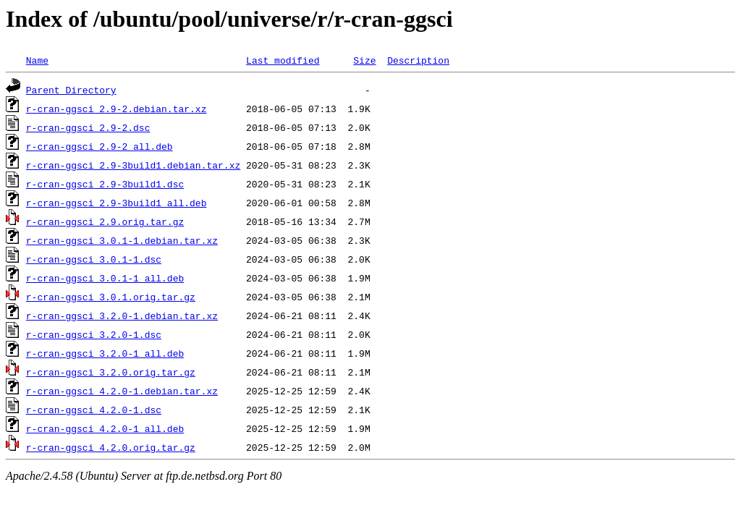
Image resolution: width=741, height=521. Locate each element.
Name (37, 60)
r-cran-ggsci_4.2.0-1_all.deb (105, 428)
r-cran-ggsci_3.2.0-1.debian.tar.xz (122, 315)
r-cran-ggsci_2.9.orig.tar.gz (105, 221)
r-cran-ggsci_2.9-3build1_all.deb (116, 202)
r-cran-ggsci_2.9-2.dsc (88, 127)
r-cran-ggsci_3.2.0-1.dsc (93, 334)
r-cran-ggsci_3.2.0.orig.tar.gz (110, 371)
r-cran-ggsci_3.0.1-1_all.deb (105, 277)
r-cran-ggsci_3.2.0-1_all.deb (105, 353)
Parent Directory (71, 89)
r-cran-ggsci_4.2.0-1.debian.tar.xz (122, 390)
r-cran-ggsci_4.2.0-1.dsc (93, 409)
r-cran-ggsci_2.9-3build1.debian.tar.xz (133, 164)
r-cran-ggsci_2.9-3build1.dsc (105, 183)
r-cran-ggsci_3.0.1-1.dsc (93, 259)
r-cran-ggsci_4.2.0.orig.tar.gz (110, 447)
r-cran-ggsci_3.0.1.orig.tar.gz (110, 296)
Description (418, 60)
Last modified (282, 60)
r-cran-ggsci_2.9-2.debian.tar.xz (116, 108)
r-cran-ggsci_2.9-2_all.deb (99, 146)
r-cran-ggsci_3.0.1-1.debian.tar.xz (122, 240)
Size (364, 60)
